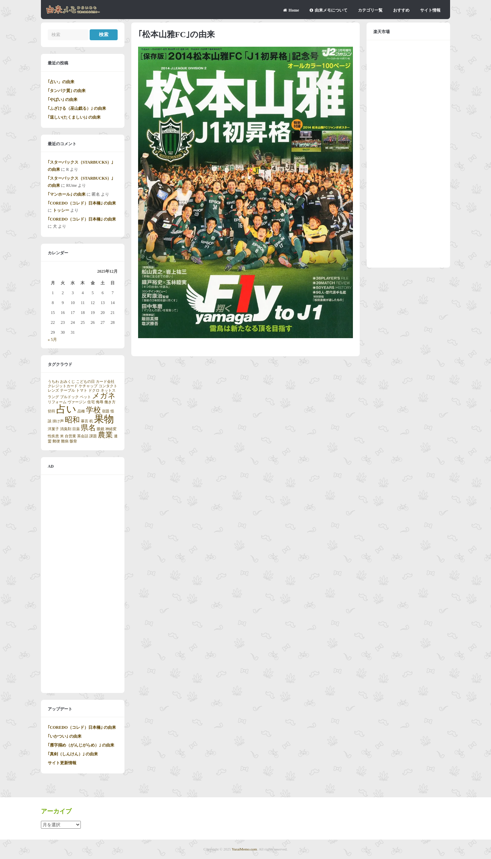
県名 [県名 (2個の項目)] (88, 428)
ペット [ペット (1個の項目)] (85, 397)
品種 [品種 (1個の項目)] (81, 411)
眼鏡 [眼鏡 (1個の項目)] (100, 429)
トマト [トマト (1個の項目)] (81, 390)
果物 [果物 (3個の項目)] (104, 418)
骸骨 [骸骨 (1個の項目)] (73, 441)
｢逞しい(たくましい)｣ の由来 (74, 117)
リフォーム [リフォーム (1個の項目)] (57, 402)
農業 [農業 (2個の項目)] (105, 435)
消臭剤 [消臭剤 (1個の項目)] (65, 429)
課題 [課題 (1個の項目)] (93, 436)
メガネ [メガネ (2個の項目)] (104, 396)
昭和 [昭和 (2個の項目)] (72, 420)
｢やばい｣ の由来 (62, 99)
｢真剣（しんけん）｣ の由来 (73, 754)
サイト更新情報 (62, 762)
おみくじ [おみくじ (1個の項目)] (67, 381)
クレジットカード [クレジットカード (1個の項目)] (63, 386)
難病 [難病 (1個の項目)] (65, 441)
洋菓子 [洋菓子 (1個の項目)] (53, 429)
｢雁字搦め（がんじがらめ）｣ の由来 (81, 745)
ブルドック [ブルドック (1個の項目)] (69, 397)
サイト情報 (430, 10)
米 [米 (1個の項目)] (62, 436)
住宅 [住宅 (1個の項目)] (91, 402)
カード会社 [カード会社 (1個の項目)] (105, 381)
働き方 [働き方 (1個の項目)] (110, 402)
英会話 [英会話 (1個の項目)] (82, 436)
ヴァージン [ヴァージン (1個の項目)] (77, 402)
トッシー (61, 210)
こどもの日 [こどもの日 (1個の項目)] (85, 381)
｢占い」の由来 (61, 81)
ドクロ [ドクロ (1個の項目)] (94, 390)
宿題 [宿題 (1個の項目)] (105, 411)
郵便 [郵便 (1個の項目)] (56, 441)
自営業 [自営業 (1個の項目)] (70, 436)
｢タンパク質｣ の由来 (67, 90)
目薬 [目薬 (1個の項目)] (76, 429)
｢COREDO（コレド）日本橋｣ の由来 (82, 203)
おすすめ (401, 10)
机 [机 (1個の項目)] (91, 421)
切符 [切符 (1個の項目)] (51, 411)
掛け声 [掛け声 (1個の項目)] (58, 421)
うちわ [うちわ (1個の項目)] (53, 381)
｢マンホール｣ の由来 (67, 194)
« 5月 (52, 339)
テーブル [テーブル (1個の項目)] (67, 390)
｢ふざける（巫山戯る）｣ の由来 (77, 108)
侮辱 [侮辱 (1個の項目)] (99, 402)
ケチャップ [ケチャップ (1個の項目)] (88, 386)
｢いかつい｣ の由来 (64, 736)
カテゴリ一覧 (370, 10)
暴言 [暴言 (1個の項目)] (84, 421)
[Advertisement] (83, 584)
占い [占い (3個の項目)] (66, 409)
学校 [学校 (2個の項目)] (93, 410)
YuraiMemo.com (244, 849)
